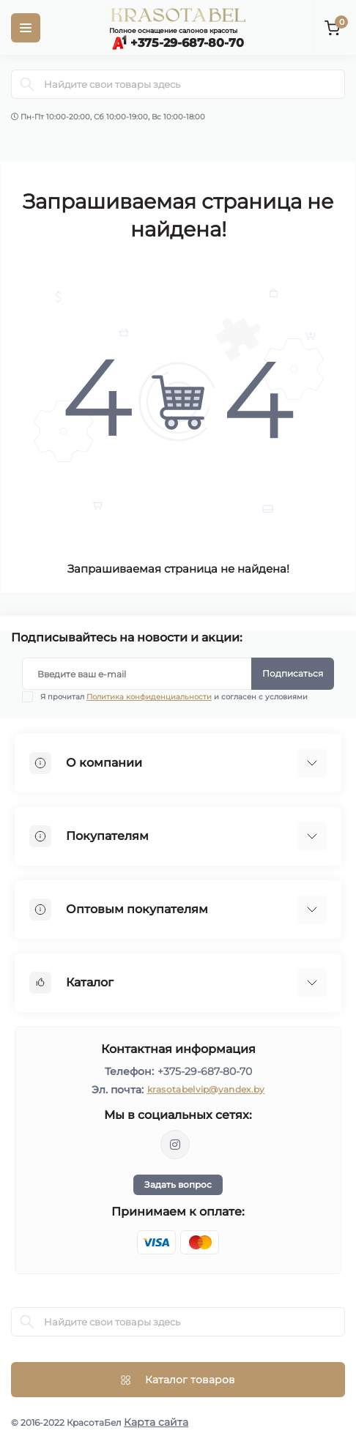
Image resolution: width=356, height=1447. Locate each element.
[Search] (27, 84)
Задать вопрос (178, 1184)
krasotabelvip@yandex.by (206, 1089)
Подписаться (292, 673)
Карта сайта (156, 1422)
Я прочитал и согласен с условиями (174, 696)
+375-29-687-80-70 (204, 1071)
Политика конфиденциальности (149, 697)
